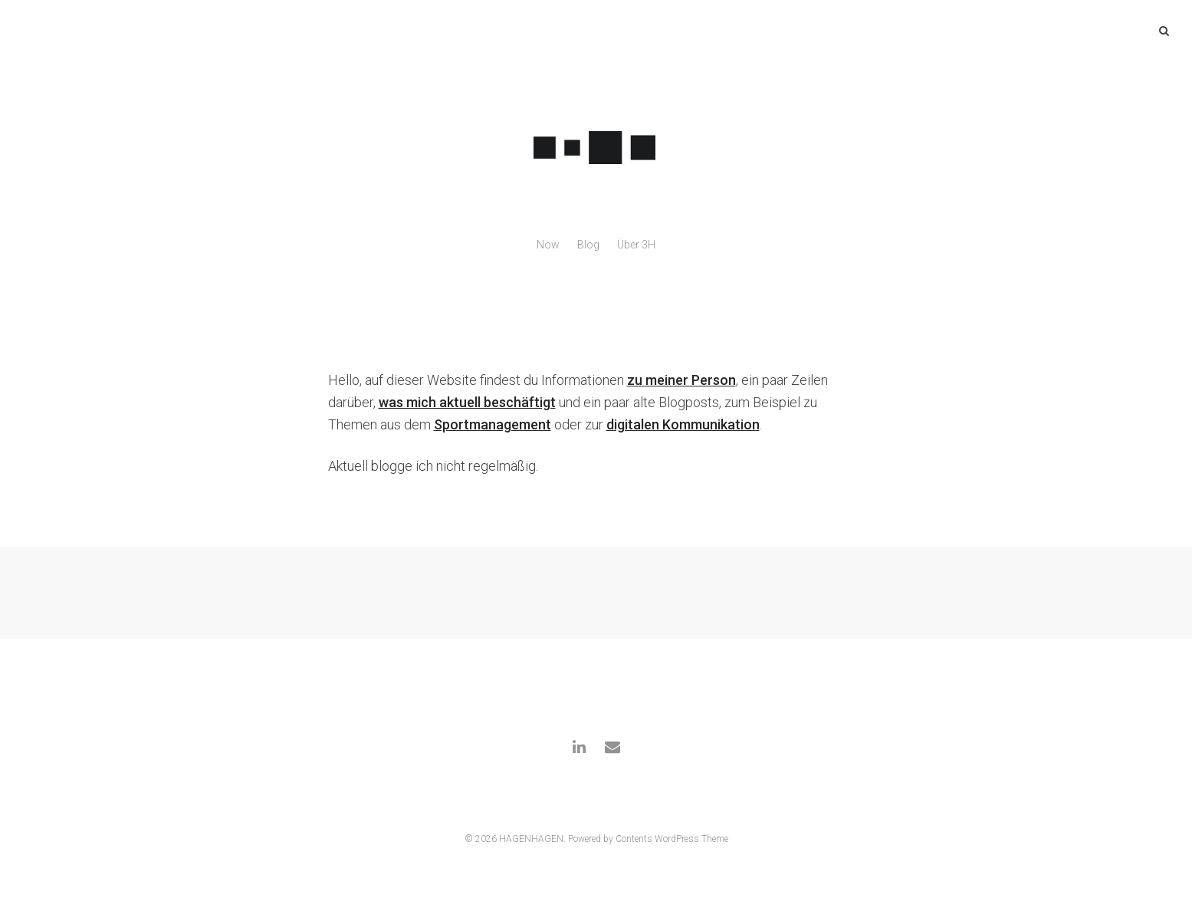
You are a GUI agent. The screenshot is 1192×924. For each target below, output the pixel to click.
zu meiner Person (681, 380)
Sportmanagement (492, 424)
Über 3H (636, 244)
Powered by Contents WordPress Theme (648, 839)
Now (548, 244)
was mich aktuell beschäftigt (467, 402)
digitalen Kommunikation (683, 424)
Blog (588, 244)
